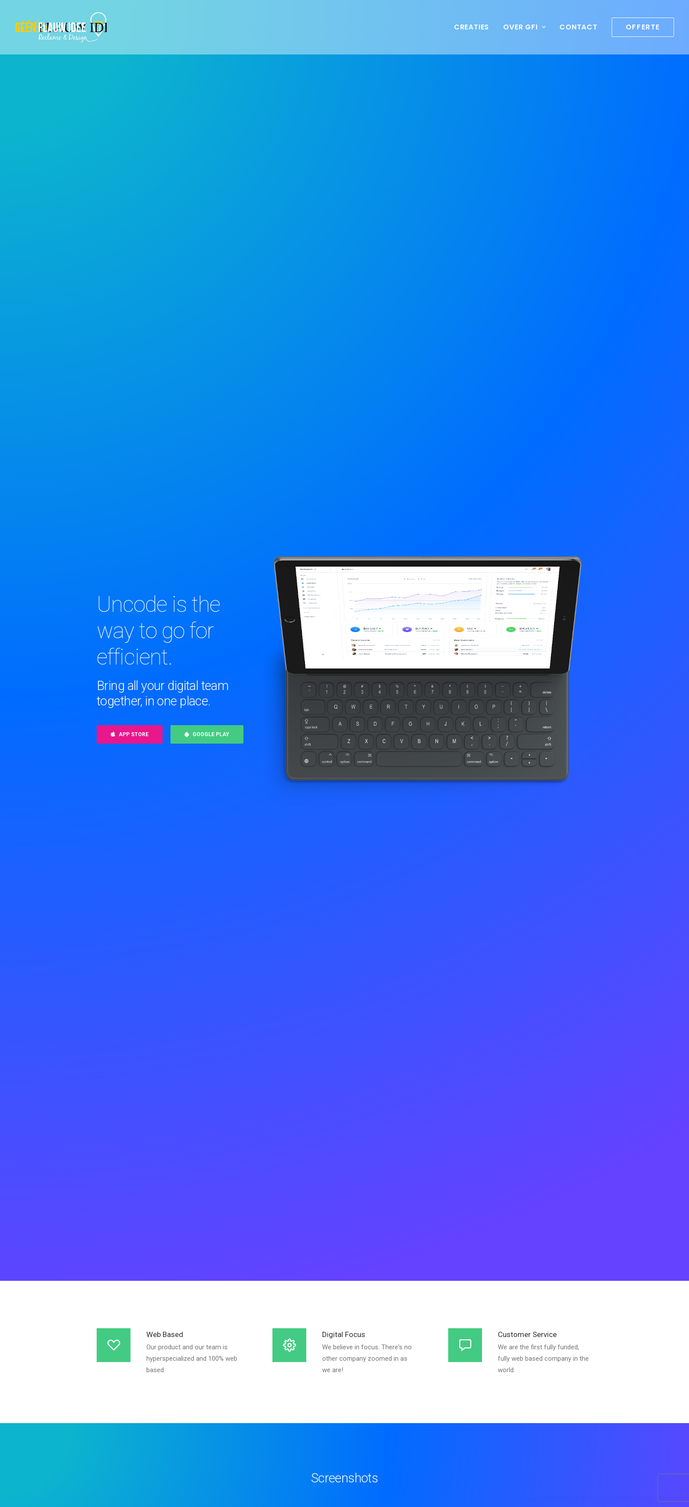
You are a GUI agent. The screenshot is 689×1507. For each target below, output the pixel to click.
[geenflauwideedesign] (61, 27)
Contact (578, 27)
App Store (130, 734)
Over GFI (524, 27)
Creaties (471, 27)
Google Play (207, 734)
